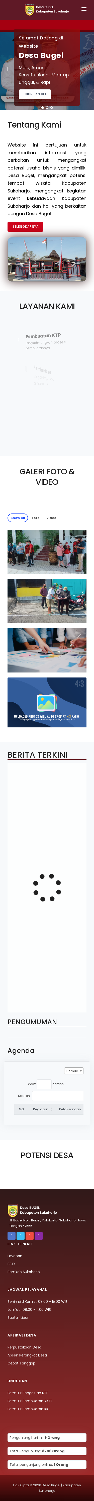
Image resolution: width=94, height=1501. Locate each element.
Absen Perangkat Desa (27, 1355)
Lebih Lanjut (35, 94)
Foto (36, 517)
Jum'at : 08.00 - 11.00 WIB (29, 1309)
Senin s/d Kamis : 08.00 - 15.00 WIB (37, 1301)
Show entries (45, 1084)
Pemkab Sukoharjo (24, 1271)
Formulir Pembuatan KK (28, 1408)
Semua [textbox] (72, 1071)
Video (51, 517)
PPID (11, 1263)
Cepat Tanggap (21, 1363)
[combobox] (73, 1070)
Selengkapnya (25, 226)
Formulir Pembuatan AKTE (30, 1400)
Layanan (15, 1255)
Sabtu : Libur (18, 1317)
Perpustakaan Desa (24, 1347)
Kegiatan (40, 1109)
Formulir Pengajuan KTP (28, 1392)
